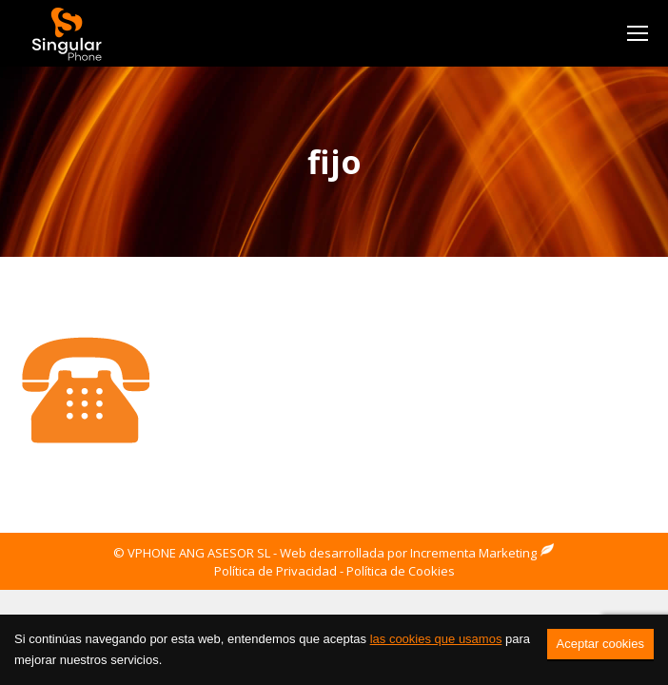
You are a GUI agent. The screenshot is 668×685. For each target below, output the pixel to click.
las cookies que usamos (436, 639)
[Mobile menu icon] (637, 33)
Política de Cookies (400, 570)
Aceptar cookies (601, 643)
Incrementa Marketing (482, 552)
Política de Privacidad (275, 570)
